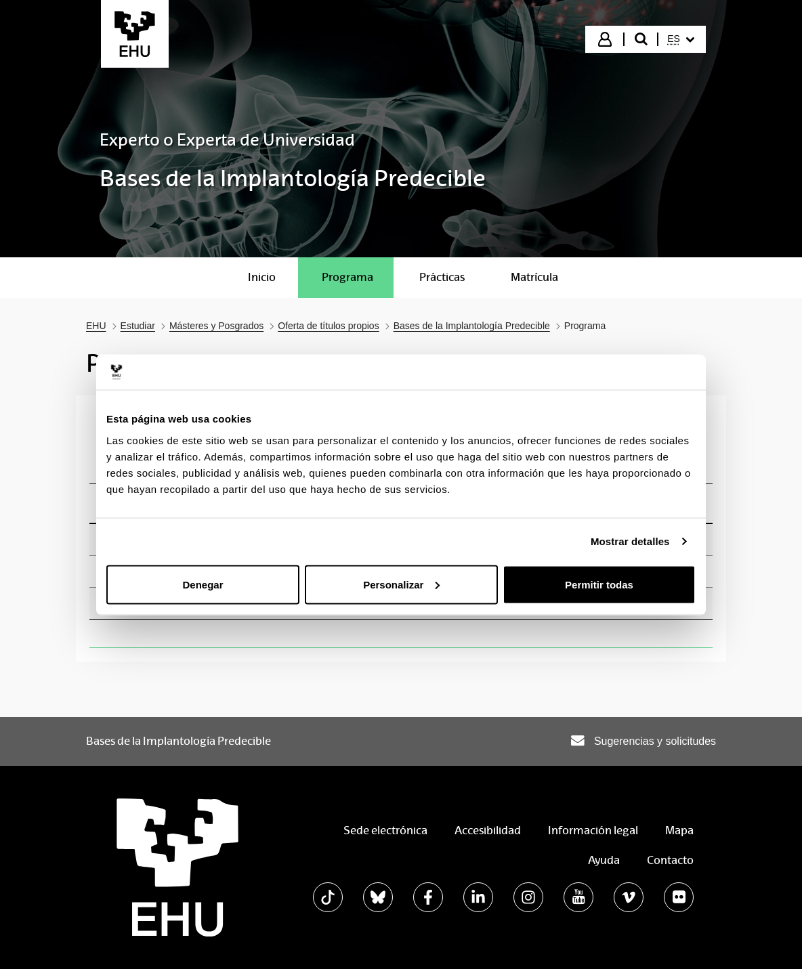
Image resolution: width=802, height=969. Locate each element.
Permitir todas (599, 584)
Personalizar (401, 584)
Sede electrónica (385, 830)
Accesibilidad (488, 830)
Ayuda (604, 860)
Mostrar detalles (630, 541)
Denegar (202, 584)
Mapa (679, 830)
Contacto (670, 860)
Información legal (593, 830)
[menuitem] (680, 39)
